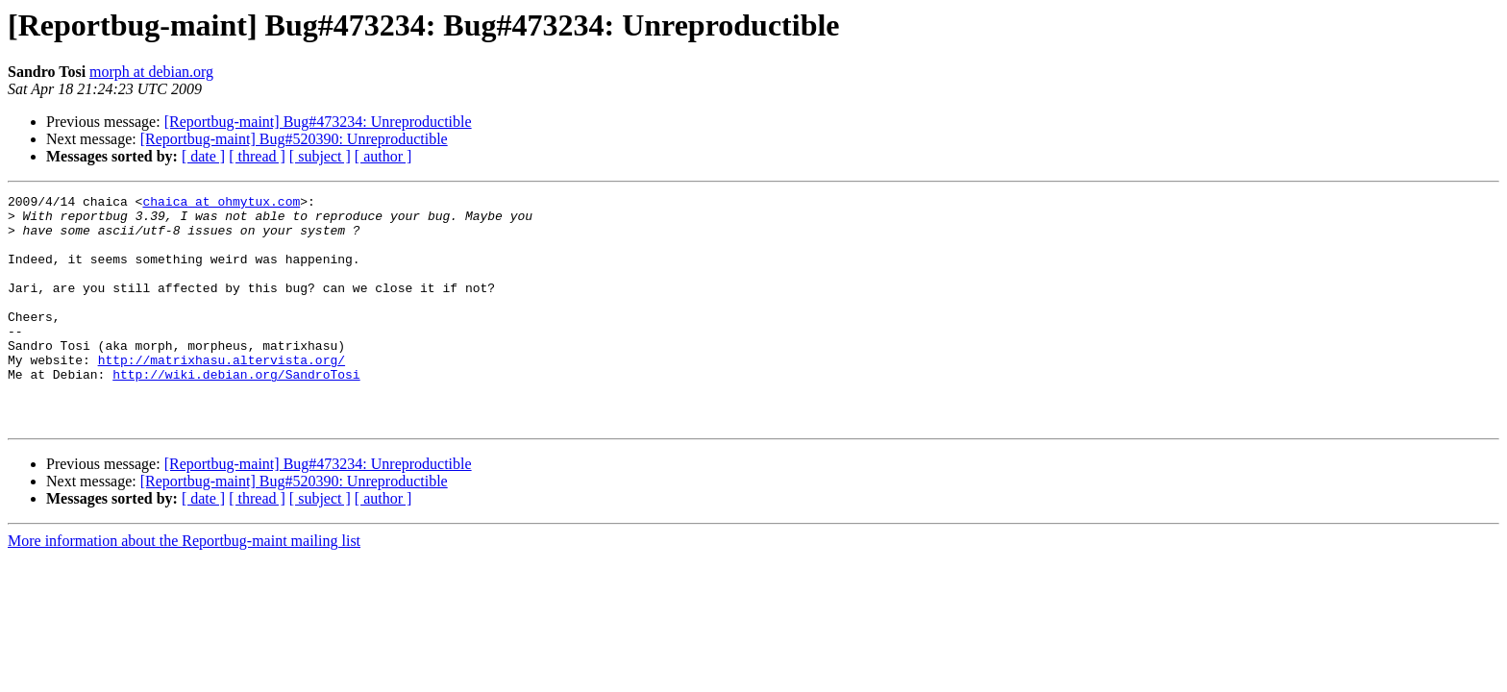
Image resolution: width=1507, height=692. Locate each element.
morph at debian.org (151, 71)
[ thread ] (257, 156)
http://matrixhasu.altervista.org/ (221, 394)
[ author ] (383, 156)
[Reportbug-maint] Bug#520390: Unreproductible (294, 139)
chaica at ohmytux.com (221, 203)
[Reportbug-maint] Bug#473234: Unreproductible (318, 121)
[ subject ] (320, 156)
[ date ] (203, 156)
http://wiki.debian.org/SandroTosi (235, 411)
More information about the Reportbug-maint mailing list (184, 587)
